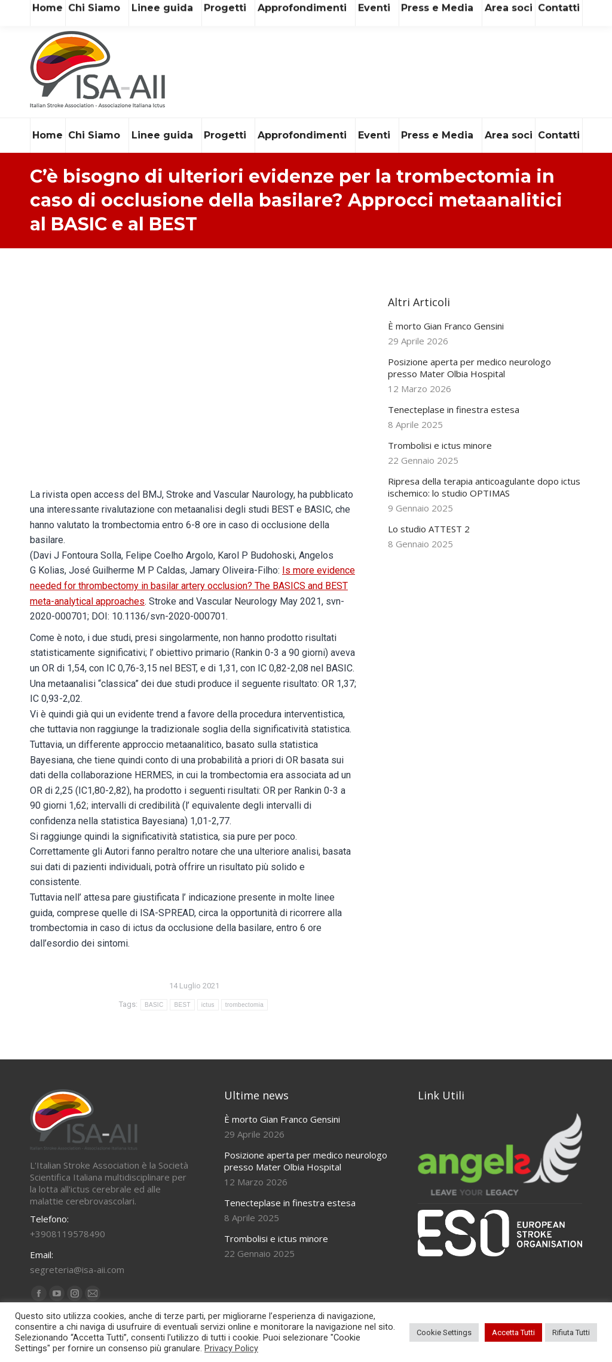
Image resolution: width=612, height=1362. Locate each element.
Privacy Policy (231, 1348)
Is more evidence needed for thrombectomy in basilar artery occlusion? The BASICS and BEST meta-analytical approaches (192, 585)
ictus (208, 1005)
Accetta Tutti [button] (513, 1332)
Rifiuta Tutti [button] (571, 1332)
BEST (182, 1005)
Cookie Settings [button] (444, 1332)
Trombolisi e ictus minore (440, 445)
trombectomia (244, 1005)
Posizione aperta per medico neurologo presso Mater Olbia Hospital (469, 368)
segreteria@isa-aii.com (82, 11)
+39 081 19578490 (187, 11)
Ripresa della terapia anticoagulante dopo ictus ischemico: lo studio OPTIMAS (484, 487)
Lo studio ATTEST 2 (429, 529)
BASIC (154, 1005)
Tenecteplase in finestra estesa (453, 409)
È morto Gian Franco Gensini (446, 326)
